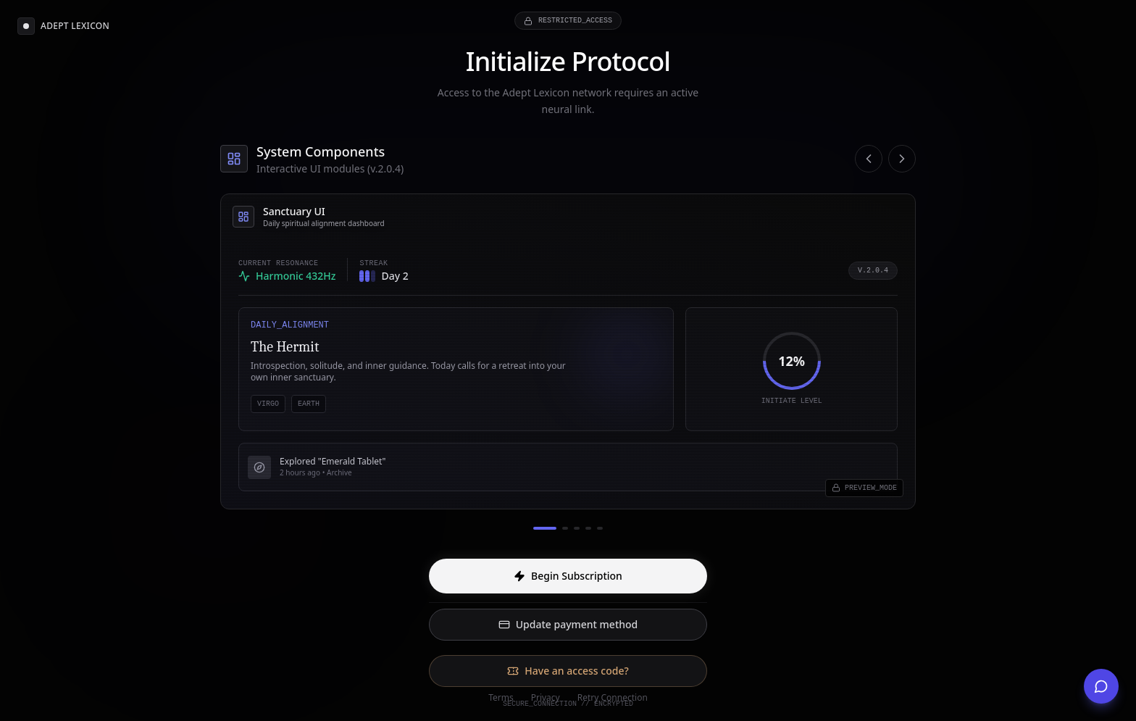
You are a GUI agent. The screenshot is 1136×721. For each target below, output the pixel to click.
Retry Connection (612, 698)
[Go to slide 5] (600, 528)
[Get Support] (1101, 686)
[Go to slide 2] (565, 528)
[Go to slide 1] (544, 528)
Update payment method (568, 624)
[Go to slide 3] (577, 528)
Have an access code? (567, 671)
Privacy (545, 698)
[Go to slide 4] (588, 528)
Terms (501, 698)
